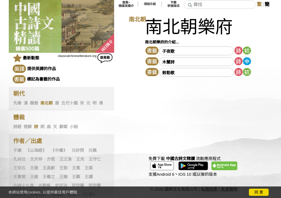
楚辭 (28, 127)
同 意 (258, 192)
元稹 (92, 150)
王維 (34, 177)
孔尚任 (19, 159)
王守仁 (95, 159)
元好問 (78, 150)
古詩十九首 (23, 185)
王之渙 (65, 159)
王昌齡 (49, 168)
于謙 (17, 150)
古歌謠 (44, 185)
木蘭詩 (168, 62)
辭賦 (63, 127)
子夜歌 (168, 51)
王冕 (76, 168)
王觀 (76, 177)
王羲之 (49, 177)
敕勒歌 (168, 72)
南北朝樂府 (189, 27)
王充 (80, 159)
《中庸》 (59, 150)
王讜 (89, 177)
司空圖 (78, 185)
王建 (34, 168)
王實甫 (19, 177)
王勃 (63, 168)
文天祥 (36, 159)
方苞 (51, 159)
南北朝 (46, 103)
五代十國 (69, 103)
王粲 (89, 168)
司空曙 (94, 185)
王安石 (19, 168)
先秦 (17, 103)
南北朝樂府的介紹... (162, 42)
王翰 (63, 177)
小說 (74, 127)
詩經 (17, 127)
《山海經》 (36, 150)
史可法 (61, 185)
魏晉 (34, 103)
